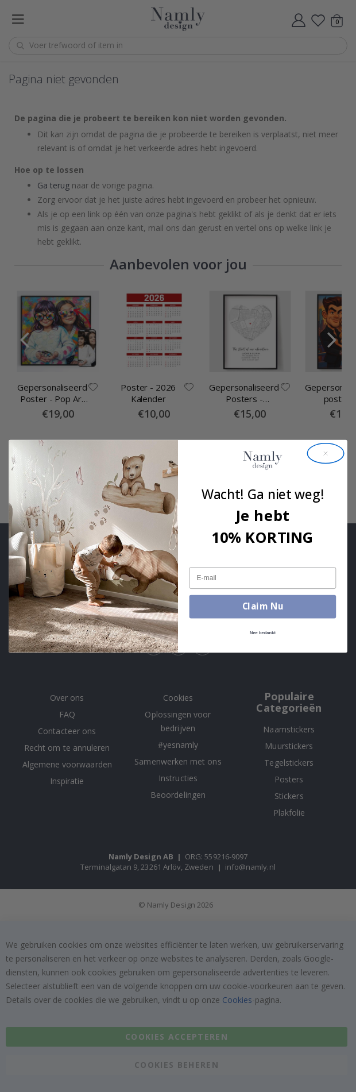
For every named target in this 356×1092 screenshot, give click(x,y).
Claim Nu (263, 606)
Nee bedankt (263, 632)
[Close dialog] (325, 452)
